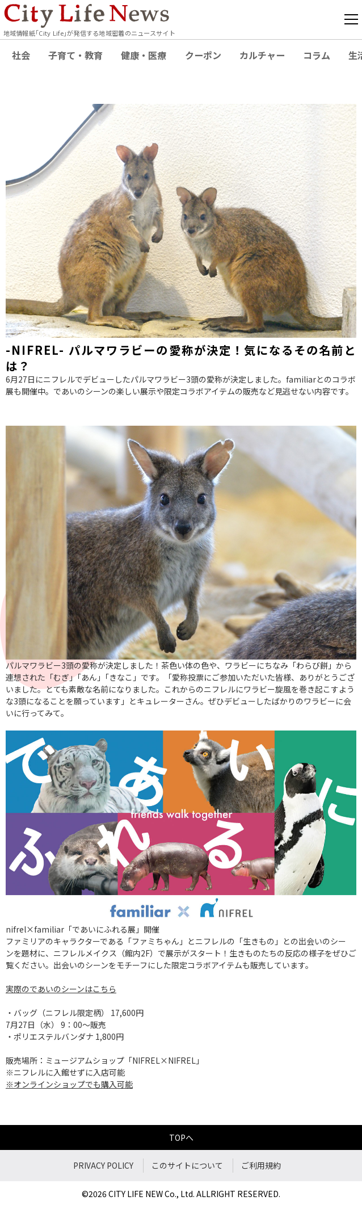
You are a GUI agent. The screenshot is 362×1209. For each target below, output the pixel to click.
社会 (21, 55)
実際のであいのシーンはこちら (61, 988)
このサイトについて (187, 1165)
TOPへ (181, 1137)
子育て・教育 (75, 55)
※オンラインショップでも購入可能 (69, 1084)
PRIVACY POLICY (103, 1165)
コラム (316, 55)
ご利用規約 (261, 1165)
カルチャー (262, 55)
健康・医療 (143, 55)
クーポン (203, 55)
